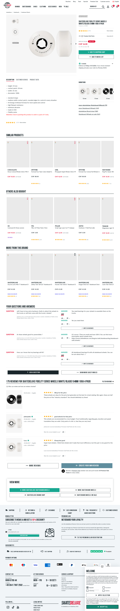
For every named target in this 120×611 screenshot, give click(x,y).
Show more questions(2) (86, 373)
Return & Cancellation (67, 581)
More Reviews (33, 466)
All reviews (64, 585)
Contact (63, 590)
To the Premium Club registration (88, 537)
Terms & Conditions (38, 606)
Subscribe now (24, 535)
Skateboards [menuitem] (26, 7)
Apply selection (102, 595)
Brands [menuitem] (17, 7)
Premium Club (76, 470)
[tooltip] (112, 36)
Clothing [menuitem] (43, 7)
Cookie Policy (36, 610)
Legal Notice (37, 602)
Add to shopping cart (96, 52)
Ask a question (33, 372)
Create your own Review (87, 466)
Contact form (26, 585)
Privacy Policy (36, 608)
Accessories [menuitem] (52, 7)
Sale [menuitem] (66, 7)
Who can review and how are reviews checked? (21, 386)
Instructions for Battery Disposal (69, 588)
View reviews (110, 30)
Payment (64, 578)
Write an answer (87, 328)
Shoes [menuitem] (35, 7)
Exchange (50, 510)
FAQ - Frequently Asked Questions (70, 587)
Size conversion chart (67, 583)
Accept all (102, 607)
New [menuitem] (60, 7)
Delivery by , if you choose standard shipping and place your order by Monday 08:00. (96, 65)
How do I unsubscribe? (13, 540)
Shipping (9, 510)
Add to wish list (96, 57)
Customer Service (110, 510)
